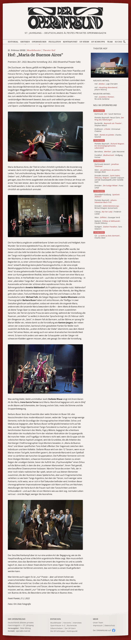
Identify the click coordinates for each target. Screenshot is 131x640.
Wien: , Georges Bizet (107, 171)
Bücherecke (72, 626)
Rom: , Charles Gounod (108, 136)
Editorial (13, 42)
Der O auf (102, 630)
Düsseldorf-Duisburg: (107, 196)
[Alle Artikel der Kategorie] (109, 65)
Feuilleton (55, 42)
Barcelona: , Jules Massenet (110, 152)
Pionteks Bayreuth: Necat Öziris (109, 119)
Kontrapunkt (70, 42)
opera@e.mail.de (23, 631)
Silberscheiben (56, 628)
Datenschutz (110, 626)
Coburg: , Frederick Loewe (108, 213)
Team (110, 42)
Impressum (98, 626)
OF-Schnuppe (98, 42)
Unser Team (98, 622)
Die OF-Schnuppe (57, 631)
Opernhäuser (39, 42)
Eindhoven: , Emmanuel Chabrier (107, 130)
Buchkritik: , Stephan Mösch (108, 124)
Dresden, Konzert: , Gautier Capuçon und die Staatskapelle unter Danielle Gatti (109, 179)
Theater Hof (49, 50)
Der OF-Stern (70, 628)
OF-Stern (84, 42)
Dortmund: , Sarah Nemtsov (108, 114)
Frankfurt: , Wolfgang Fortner (109, 156)
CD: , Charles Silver (107, 237)
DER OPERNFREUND (16, 619)
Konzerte (67, 623)
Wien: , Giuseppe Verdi (107, 217)
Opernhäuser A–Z (57, 626)
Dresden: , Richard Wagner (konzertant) (107, 207)
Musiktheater (34, 50)
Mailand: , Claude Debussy (108, 222)
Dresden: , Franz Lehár (109, 187)
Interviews (77, 623)
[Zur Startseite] (65, 18)
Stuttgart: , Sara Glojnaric (108, 228)
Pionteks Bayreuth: (110, 146)
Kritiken (25, 42)
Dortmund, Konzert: (107, 165)
